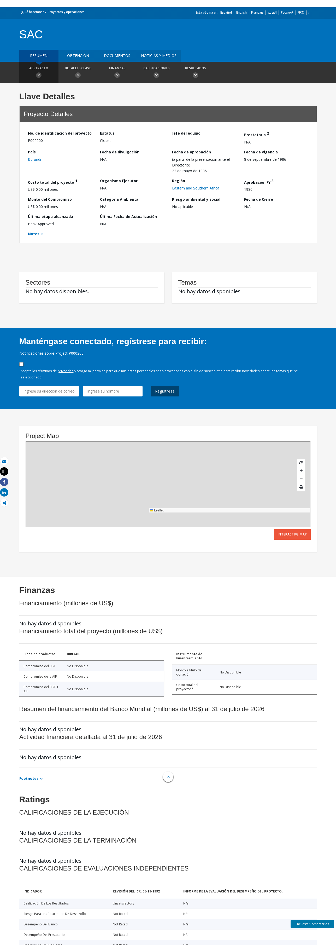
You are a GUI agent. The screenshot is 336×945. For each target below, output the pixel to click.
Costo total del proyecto (52, 181)
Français (257, 12)
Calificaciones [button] (156, 73)
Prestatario (256, 134)
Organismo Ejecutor (119, 180)
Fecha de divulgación (119, 151)
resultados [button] (195, 73)
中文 (301, 12)
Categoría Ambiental (119, 199)
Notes (33, 233)
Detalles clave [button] (78, 73)
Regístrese (165, 391)
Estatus (107, 133)
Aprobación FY (259, 181)
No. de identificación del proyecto (60, 133)
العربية (272, 12)
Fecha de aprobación (191, 151)
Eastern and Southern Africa (195, 188)
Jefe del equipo (186, 133)
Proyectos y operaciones (66, 12)
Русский (287, 12)
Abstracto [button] (38, 73)
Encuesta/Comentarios (312, 924)
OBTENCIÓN (78, 55)
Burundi (34, 159)
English (241, 12)
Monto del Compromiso (50, 199)
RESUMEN (39, 55)
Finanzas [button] (117, 73)
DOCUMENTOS (117, 55)
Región (178, 180)
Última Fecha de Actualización (128, 216)
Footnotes (29, 778)
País (32, 151)
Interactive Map (292, 534)
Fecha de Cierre (258, 199)
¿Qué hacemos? (32, 12)
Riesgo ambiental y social (196, 199)
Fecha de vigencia (261, 151)
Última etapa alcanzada (50, 216)
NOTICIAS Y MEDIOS (158, 55)
